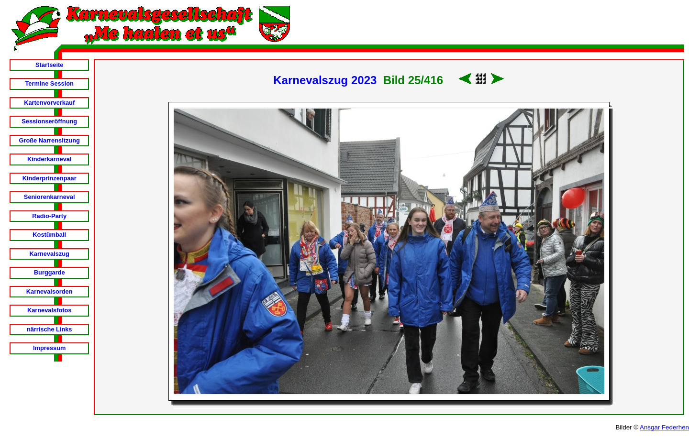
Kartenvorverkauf (49, 102)
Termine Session (49, 83)
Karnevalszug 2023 (325, 80)
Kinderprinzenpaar (49, 178)
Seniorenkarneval (49, 196)
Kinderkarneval (49, 159)
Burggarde (49, 272)
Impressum (49, 347)
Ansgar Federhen (664, 427)
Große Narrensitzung (49, 140)
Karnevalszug (49, 253)
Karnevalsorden (49, 291)
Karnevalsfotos (49, 310)
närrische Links (49, 329)
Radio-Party (49, 216)
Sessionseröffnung (49, 121)
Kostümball (49, 234)
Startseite (49, 64)
